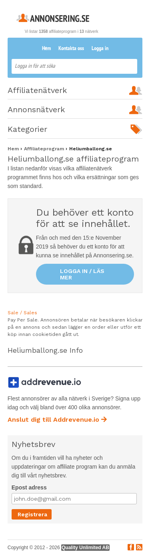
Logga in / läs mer (82, 274)
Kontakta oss (71, 49)
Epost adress (29, 487)
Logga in (100, 49)
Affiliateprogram (45, 149)
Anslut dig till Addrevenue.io (57, 419)
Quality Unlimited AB (85, 547)
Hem (46, 49)
